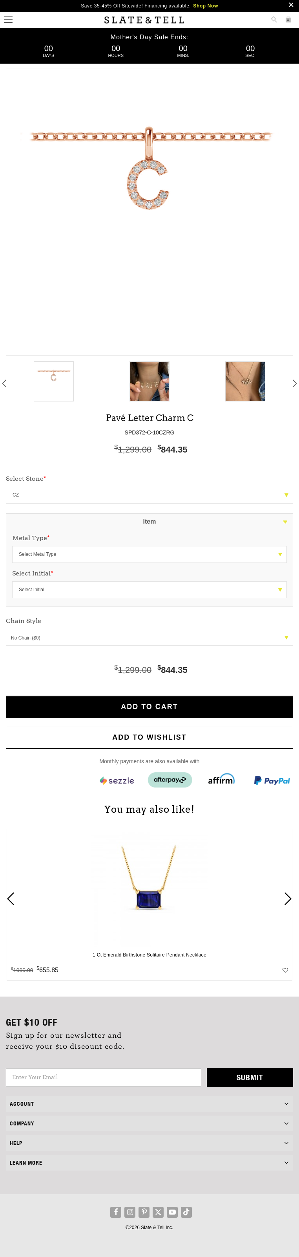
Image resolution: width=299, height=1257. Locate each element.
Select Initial (32, 573)
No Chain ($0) (149, 638)
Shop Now (205, 6)
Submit (250, 1077)
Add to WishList (149, 737)
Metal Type (31, 538)
